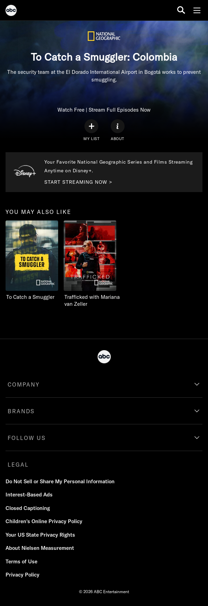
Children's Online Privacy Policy (44, 521)
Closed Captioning (28, 508)
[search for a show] (181, 10)
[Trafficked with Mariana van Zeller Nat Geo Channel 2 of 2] (93, 264)
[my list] (91, 130)
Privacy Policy (22, 574)
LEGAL (18, 464)
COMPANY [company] (24, 384)
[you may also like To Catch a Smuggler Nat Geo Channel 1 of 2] (32, 260)
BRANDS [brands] (21, 411)
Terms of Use (21, 561)
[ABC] (11, 11)
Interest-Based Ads (29, 494)
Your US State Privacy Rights (40, 534)
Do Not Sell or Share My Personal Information (60, 481)
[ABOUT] (118, 130)
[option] (32, 268)
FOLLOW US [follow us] (27, 438)
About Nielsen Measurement (40, 548)
